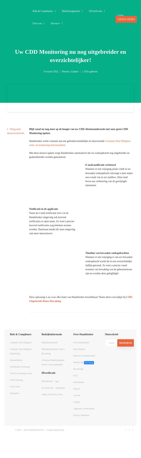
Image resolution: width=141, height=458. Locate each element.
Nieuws (66, 71)
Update (74, 71)
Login (120, 15)
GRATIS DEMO (126, 19)
